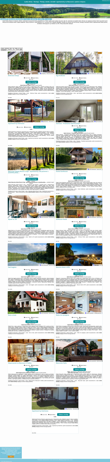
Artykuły (48, 19)
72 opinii (35, 229)
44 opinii (52, 183)
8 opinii (84, 181)
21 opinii (84, 229)
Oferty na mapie (12, 19)
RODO (13, 454)
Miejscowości (19, 19)
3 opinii (35, 325)
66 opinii (89, 133)
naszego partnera (23, 94)
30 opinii (83, 86)
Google (3, 449)
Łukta (51, 53)
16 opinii (85, 325)
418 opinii (85, 277)
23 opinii (36, 86)
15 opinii (40, 373)
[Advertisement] (55, 36)
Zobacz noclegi (32, 83)
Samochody (34, 19)
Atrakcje (41, 19)
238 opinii (84, 373)
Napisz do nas (70, 459)
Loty (26, 19)
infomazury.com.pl (106, 0)
